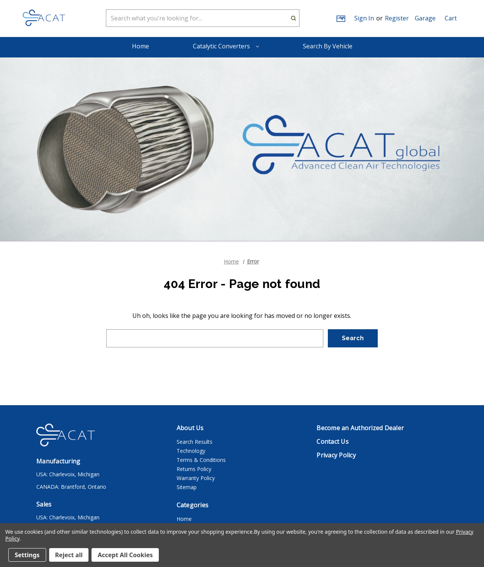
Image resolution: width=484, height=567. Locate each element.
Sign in (364, 18)
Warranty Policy (196, 478)
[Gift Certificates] (340, 18)
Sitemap (187, 487)
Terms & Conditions (201, 459)
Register (397, 18)
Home (140, 46)
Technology (191, 450)
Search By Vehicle (327, 46)
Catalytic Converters (226, 46)
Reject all (69, 555)
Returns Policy (194, 468)
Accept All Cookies (125, 555)
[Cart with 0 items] (450, 18)
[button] (425, 18)
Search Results (195, 441)
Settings (27, 555)
